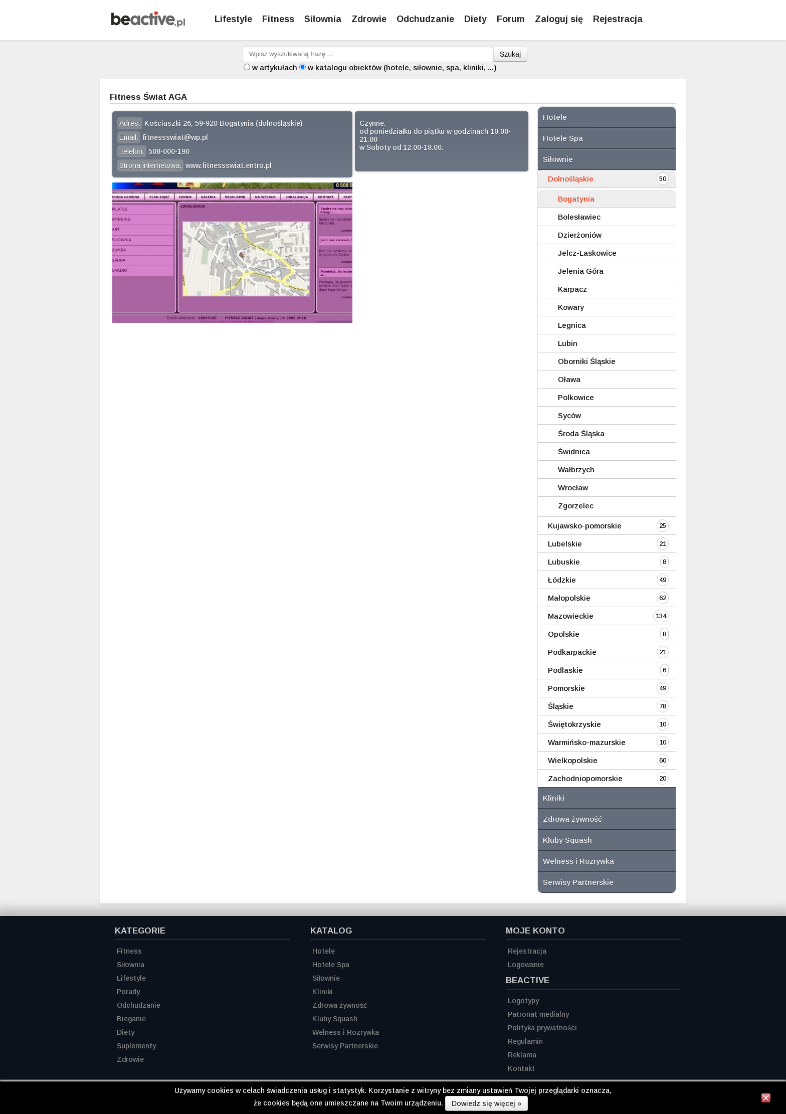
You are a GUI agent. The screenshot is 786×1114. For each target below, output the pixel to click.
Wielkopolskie (573, 760)
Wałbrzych (576, 469)
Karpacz (572, 289)
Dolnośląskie (571, 178)
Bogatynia (576, 199)
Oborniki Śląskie (587, 361)
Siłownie (558, 159)
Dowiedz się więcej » (486, 1103)
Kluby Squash (567, 840)
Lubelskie (565, 543)
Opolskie (563, 634)
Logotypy (523, 1001)
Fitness (278, 19)
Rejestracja (527, 951)
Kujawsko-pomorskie (585, 525)
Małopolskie (569, 598)
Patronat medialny (538, 1014)
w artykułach (274, 67)
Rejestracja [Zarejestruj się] (618, 19)
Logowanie (526, 965)
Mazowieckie (571, 616)
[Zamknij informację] (765, 1099)
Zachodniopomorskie (585, 778)
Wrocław (573, 487)
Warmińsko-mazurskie (587, 742)
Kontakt (521, 1068)
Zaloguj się (559, 19)
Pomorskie (566, 688)
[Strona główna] (148, 24)
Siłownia (322, 19)
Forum (511, 19)
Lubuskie (564, 562)
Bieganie (131, 1019)
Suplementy (136, 1046)
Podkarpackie (572, 652)
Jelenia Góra (581, 271)
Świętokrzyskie (574, 724)
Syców (569, 415)
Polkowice (576, 397)
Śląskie (560, 706)
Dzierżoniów (580, 235)
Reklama (522, 1055)
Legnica (572, 325)
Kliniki (553, 798)
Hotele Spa (563, 138)
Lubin (567, 343)
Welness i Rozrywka (578, 861)
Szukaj (510, 54)
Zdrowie (368, 19)
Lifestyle (233, 19)
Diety (475, 19)
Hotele (555, 117)
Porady (128, 992)
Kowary (571, 307)
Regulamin (525, 1041)
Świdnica (574, 451)
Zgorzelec (576, 505)
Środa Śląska (581, 433)
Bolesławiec (579, 217)
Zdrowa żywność (572, 819)
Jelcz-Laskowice (587, 253)
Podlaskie (565, 670)
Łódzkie (562, 580)
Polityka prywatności (542, 1028)
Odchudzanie (425, 19)
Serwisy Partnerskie (578, 882)
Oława (569, 379)
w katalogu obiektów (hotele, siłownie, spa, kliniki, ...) (402, 67)
